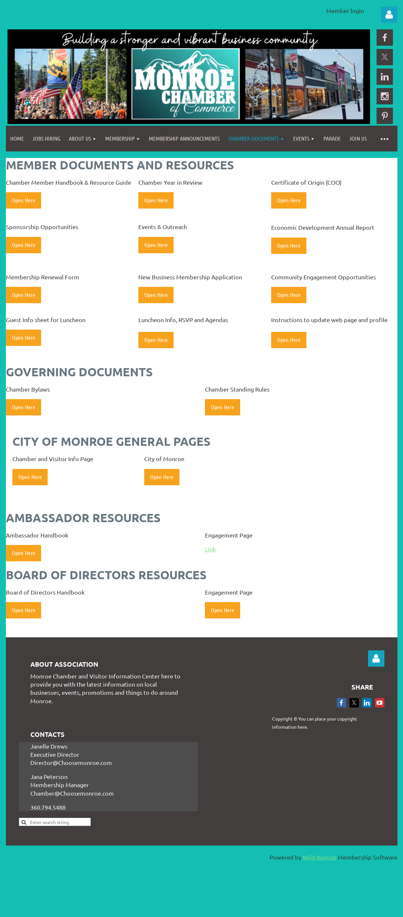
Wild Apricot (319, 857)
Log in (389, 15)
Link (210, 549)
